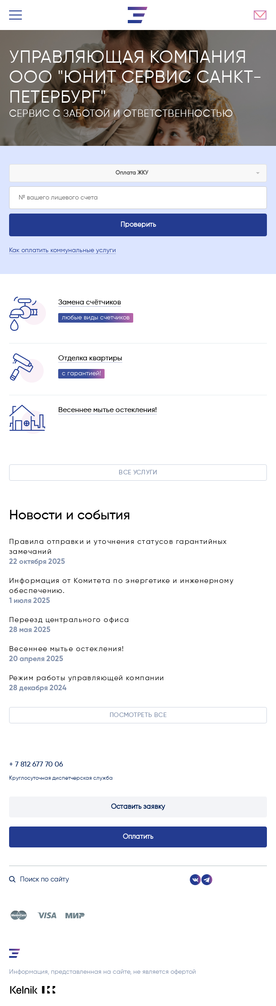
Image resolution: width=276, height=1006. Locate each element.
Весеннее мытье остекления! (107, 410)
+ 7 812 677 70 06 (36, 764)
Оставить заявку (138, 806)
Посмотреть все (138, 715)
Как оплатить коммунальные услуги (62, 250)
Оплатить (138, 836)
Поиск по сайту (39, 879)
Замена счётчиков (89, 302)
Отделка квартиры (90, 358)
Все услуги (138, 472)
